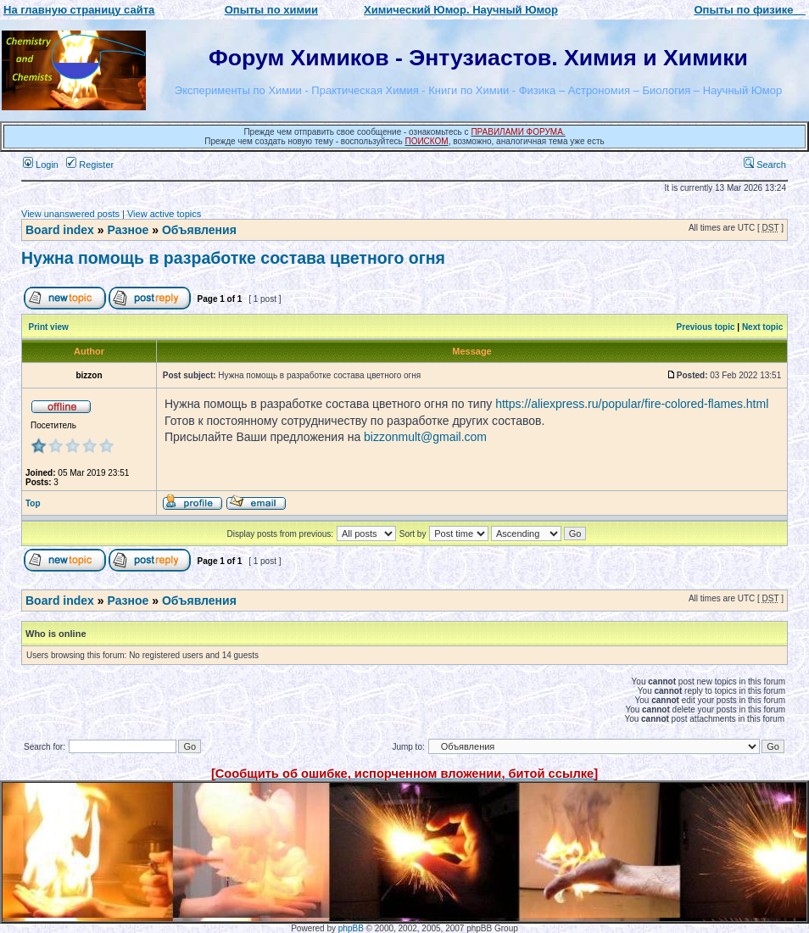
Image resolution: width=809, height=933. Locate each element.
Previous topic (706, 327)
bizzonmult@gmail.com (425, 437)
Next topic (762, 327)
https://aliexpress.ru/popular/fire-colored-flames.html (631, 404)
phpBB (351, 928)
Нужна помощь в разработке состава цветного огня (233, 258)
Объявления (199, 230)
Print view (49, 327)
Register (90, 164)
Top (33, 503)
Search (765, 164)
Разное (127, 230)
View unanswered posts (70, 214)
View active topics (164, 214)
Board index (59, 230)
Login (41, 164)
